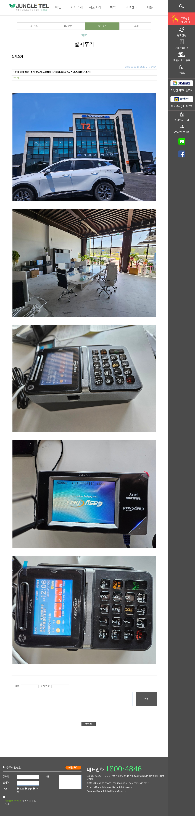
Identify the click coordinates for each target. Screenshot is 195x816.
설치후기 (102, 26)
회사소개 (77, 7)
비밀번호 (45, 686)
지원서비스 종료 (181, 60)
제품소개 (95, 7)
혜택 (113, 7)
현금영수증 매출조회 (182, 106)
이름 (17, 686)
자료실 (135, 26)
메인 (58, 7)
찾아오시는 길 (181, 120)
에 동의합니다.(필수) (20, 802)
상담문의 (68, 26)
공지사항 (34, 26)
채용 (150, 7)
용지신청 (181, 35)
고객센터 (131, 7)
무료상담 (185, 20)
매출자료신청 (182, 48)
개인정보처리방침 (13, 801)
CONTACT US (181, 132)
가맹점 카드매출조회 (182, 90)
